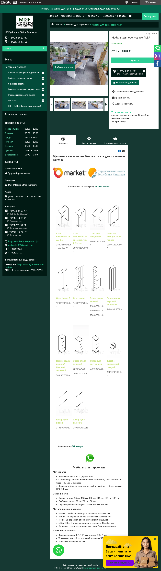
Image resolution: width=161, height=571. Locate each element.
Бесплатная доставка (127, 82)
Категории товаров (15, 67)
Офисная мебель (71, 16)
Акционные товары (16, 114)
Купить (135, 60)
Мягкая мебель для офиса (21, 95)
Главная (53, 16)
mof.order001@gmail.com (20, 245)
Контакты (93, 16)
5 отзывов (133, 2)
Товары (59, 24)
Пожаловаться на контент (95, 568)
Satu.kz (94, 565)
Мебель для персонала (77, 24)
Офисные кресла (16, 83)
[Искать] (44, 48)
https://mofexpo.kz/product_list (24, 241)
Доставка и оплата (114, 16)
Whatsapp (77, 446)
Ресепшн (12, 100)
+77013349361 (102, 186)
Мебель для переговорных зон (24, 89)
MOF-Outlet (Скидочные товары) (24, 106)
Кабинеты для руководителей (23, 72)
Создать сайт (25, 2)
